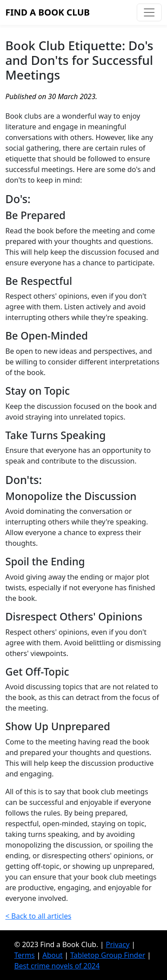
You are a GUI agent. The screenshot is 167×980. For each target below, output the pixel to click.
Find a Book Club (47, 12)
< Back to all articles (38, 916)
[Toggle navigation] (149, 12)
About (52, 955)
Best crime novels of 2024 (57, 966)
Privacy (118, 944)
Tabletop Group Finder (107, 955)
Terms (24, 955)
